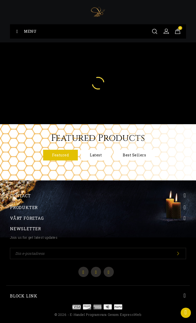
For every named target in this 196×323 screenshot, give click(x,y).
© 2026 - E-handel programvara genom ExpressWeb (98, 314)
